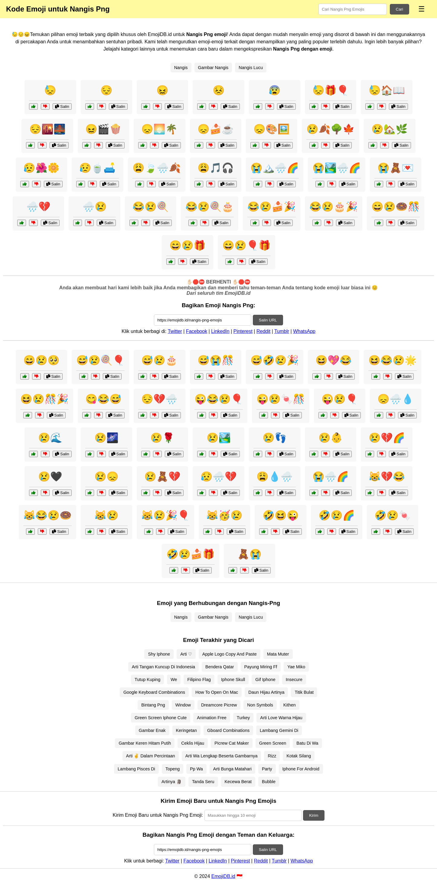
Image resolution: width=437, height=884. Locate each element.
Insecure (294, 679)
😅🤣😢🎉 (274, 360)
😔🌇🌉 (47, 129)
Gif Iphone (265, 679)
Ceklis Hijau (192, 743)
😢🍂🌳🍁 (330, 129)
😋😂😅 (103, 399)
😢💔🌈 (387, 437)
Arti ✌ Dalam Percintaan (150, 755)
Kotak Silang (298, 755)
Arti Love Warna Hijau (281, 717)
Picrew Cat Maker (231, 743)
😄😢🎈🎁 (246, 245)
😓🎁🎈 (330, 90)
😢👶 (330, 437)
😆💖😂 (333, 360)
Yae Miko (296, 666)
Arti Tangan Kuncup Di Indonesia (163, 666)
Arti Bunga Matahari (232, 768)
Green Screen (272, 743)
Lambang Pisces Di (136, 768)
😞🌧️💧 (395, 399)
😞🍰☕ (215, 129)
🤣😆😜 (281, 515)
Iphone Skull (233, 679)
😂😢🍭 (150, 206)
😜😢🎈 (339, 399)
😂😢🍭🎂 (209, 206)
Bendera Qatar (219, 666)
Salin (62, 106)
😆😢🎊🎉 (44, 399)
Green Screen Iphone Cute (161, 717)
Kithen (289, 705)
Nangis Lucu (251, 67)
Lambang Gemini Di (279, 730)
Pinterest (243, 331)
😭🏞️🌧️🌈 (336, 167)
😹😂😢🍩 (47, 515)
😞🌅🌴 (159, 129)
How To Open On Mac (216, 692)
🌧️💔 (38, 206)
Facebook (196, 331)
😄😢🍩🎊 (395, 206)
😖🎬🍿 (103, 129)
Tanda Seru (203, 781)
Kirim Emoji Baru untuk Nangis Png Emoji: (158, 815)
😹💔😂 (387, 476)
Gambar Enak (152, 730)
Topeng (172, 768)
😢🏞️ (219, 437)
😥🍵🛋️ (97, 167)
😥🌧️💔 (219, 476)
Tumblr (281, 331)
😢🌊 (50, 437)
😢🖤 (50, 476)
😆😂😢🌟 (392, 360)
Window (183, 705)
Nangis (181, 67)
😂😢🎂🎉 (333, 206)
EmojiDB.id (223, 876)
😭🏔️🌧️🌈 (274, 167)
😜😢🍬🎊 (280, 399)
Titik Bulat (304, 692)
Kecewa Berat (238, 781)
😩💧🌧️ (274, 476)
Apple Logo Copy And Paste (229, 654)
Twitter (175, 331)
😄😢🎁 (187, 245)
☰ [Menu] (421, 9)
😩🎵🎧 (215, 167)
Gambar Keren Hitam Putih (145, 743)
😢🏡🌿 (389, 129)
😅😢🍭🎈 (100, 360)
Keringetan (186, 730)
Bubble (269, 781)
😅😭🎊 (215, 360)
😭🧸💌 (395, 167)
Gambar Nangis (213, 67)
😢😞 (106, 476)
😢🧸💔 (162, 476)
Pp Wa (196, 768)
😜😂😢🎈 (218, 399)
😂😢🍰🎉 (271, 206)
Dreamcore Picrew (219, 705)
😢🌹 (162, 437)
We (174, 679)
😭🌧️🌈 (330, 476)
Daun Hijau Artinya (266, 692)
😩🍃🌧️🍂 (156, 167)
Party (267, 768)
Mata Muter (278, 654)
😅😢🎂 (159, 360)
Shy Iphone (159, 654)
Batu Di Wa (307, 743)
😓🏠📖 (387, 90)
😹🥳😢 (224, 515)
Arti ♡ (186, 654)
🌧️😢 (95, 206)
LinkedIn (220, 331)
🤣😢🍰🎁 (190, 554)
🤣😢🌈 (336, 515)
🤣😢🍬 (392, 515)
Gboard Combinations (228, 730)
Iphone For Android (300, 768)
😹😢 (106, 515)
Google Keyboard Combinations (154, 692)
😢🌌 (106, 437)
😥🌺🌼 (41, 167)
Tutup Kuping (147, 679)
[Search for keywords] (352, 9)
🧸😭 (249, 554)
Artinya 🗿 (171, 781)
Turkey (243, 717)
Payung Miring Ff (260, 666)
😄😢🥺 (41, 360)
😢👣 (275, 437)
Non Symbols (260, 705)
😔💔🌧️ (159, 399)
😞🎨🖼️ (271, 129)
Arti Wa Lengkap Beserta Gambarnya (221, 755)
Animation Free (212, 717)
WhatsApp (304, 331)
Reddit (263, 331)
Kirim (313, 815)
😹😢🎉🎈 (165, 515)
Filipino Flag (199, 679)
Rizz (272, 755)
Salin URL (268, 320)
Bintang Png (153, 705)
